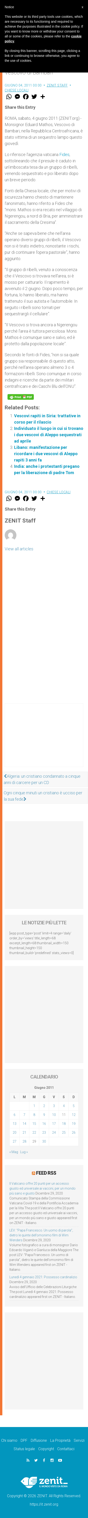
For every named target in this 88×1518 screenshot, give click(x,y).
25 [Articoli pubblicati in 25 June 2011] (64, 1132)
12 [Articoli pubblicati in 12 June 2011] (74, 1115)
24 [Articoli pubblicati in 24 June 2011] (54, 1132)
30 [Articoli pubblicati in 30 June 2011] (44, 1141)
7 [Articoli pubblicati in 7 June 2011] (24, 1115)
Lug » (24, 1152)
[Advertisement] (44, 740)
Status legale (24, 1449)
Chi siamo (9, 1440)
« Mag (13, 1152)
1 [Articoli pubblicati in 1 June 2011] (34, 1106)
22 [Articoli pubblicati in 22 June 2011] (34, 1132)
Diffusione (39, 1440)
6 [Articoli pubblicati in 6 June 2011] (14, 1115)
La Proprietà (60, 1440)
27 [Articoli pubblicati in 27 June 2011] (14, 1141)
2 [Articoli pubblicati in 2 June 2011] (44, 1106)
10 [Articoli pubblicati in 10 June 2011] (54, 1115)
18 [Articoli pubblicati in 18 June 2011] (64, 1124)
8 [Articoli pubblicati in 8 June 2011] (34, 1115)
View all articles (19, 548)
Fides (64, 154)
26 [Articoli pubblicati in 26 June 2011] (74, 1132)
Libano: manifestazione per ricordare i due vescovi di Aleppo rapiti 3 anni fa (46, 453)
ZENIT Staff (57, 85)
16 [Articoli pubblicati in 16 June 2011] (44, 1124)
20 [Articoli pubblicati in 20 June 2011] (14, 1132)
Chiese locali (17, 90)
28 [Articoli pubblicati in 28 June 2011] (24, 1141)
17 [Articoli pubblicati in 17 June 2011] (54, 1124)
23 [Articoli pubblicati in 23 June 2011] (44, 1132)
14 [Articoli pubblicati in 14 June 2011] (24, 1124)
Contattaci (65, 1449)
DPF (24, 1440)
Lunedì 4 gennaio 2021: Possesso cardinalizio (43, 1277)
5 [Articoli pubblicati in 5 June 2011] (74, 1106)
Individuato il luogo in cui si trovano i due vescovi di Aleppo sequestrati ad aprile (48, 434)
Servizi (79, 1440)
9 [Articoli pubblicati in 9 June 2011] (44, 1115)
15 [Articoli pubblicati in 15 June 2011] (34, 1124)
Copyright (46, 1449)
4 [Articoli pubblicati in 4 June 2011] (64, 1106)
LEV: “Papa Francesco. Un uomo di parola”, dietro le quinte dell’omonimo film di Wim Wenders (41, 1235)
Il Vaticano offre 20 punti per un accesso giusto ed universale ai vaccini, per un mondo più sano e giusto (42, 1188)
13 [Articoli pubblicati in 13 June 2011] (14, 1124)
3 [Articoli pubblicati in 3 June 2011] (54, 1106)
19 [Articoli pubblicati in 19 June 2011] (74, 1124)
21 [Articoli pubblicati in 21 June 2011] (24, 1132)
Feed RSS (46, 1173)
